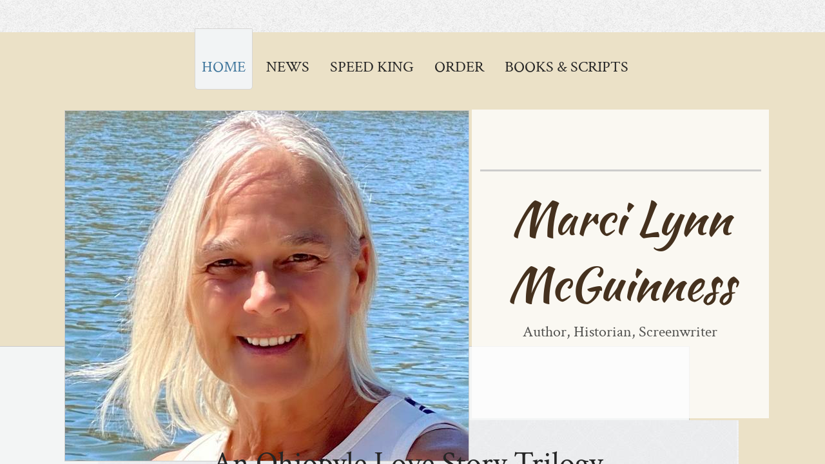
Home (224, 67)
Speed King (372, 67)
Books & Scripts (566, 67)
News (287, 67)
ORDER (459, 67)
